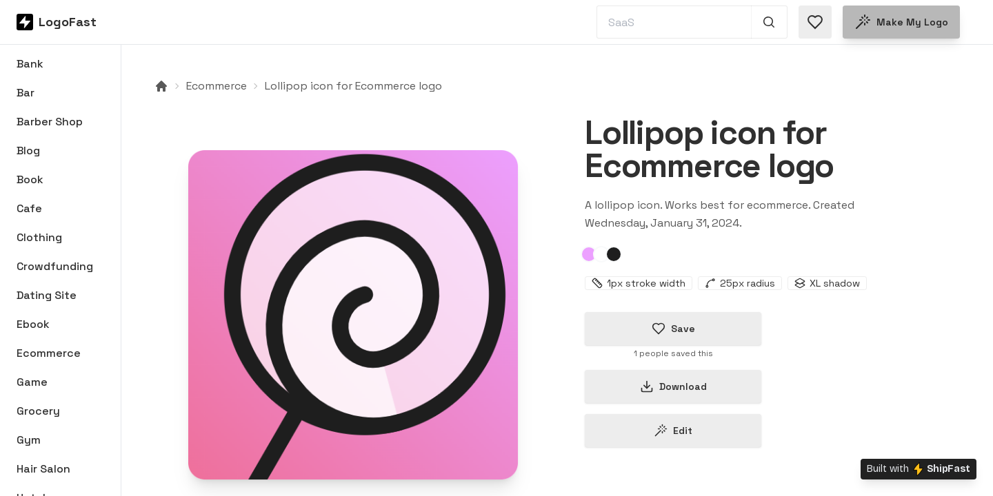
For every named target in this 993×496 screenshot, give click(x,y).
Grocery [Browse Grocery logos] (38, 411)
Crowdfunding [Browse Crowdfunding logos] (55, 266)
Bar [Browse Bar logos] (25, 92)
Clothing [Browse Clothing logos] (39, 237)
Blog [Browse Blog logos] (28, 150)
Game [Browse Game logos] (32, 382)
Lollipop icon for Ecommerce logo (353, 86)
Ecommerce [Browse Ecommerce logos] (49, 353)
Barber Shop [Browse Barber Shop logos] (50, 121)
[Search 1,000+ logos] (769, 22)
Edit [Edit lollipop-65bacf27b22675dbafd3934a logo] (673, 430)
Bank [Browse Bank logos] (30, 63)
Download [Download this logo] (673, 386)
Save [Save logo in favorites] (673, 328)
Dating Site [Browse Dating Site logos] (47, 295)
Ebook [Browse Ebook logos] (33, 324)
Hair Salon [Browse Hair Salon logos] (43, 469)
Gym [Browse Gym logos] (29, 440)
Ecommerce (216, 86)
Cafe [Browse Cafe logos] (29, 208)
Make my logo (901, 22)
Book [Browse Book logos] (30, 179)
